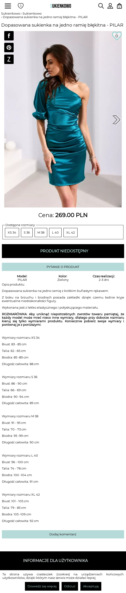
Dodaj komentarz (62, 534)
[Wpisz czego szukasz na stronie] (101, 6)
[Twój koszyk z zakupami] (119, 6)
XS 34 (12, 232)
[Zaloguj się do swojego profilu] (110, 7)
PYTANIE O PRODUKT (63, 267)
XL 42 (70, 232)
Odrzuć (69, 586)
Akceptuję (91, 586)
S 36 (27, 232)
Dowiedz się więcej (42, 586)
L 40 (55, 232)
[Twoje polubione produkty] (21, 6)
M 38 (40, 232)
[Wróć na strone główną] (60, 6)
